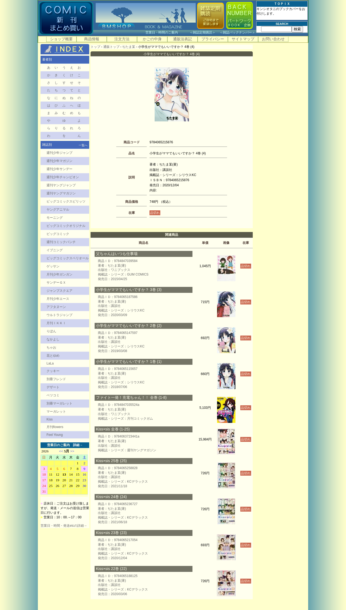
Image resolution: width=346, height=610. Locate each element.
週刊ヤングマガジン (61, 193)
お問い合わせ (273, 39)
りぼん (51, 331)
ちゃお (51, 347)
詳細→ (78, 445)
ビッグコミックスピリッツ (65, 201)
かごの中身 (152, 39)
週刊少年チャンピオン (62, 177)
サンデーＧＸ (56, 282)
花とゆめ (52, 355)
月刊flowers (54, 427)
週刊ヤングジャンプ (61, 185)
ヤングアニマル (57, 209)
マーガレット (56, 411)
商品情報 (91, 39)
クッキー (52, 371)
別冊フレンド (56, 379)
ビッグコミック (57, 234)
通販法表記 (182, 39)
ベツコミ (52, 395)
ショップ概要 (61, 39)
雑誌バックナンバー (237, 32)
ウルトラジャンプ (59, 315)
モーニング (54, 218)
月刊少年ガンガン (59, 274)
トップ (95, 47)
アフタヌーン (56, 307)
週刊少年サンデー (59, 169)
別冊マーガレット (59, 403)
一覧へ (83, 145)
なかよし (52, 339)
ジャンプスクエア (59, 291)
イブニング (54, 250)
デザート (52, 387)
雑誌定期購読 (202, 32)
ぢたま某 (128, 47)
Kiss (49, 419)
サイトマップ (243, 39)
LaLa (50, 363)
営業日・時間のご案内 (166, 32)
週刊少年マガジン (59, 161)
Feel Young (54, 435)
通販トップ (111, 47)
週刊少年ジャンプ (59, 153)
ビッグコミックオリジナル (65, 226)
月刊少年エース (57, 299)
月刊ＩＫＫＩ (56, 323)
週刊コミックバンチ (61, 242)
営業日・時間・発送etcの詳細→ (64, 526)
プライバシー (212, 39)
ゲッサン (52, 266)
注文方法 (121, 39)
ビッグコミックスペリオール (67, 258)
